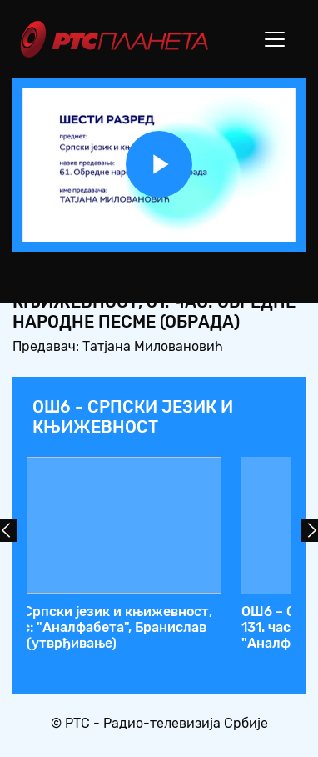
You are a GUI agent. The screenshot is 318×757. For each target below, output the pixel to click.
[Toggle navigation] (274, 39)
